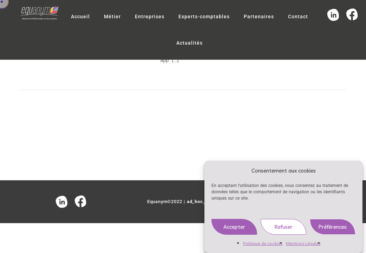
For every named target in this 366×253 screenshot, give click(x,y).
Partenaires (259, 16)
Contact (298, 16)
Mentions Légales (303, 245)
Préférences (333, 228)
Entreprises (149, 16)
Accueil (80, 16)
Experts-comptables (204, 16)
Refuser (284, 228)
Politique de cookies (262, 245)
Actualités (189, 43)
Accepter (234, 228)
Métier (112, 16)
